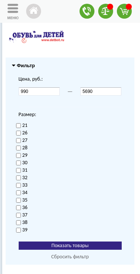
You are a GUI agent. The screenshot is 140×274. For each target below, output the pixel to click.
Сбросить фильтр (70, 256)
